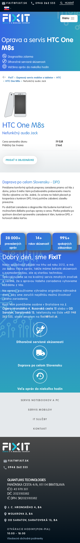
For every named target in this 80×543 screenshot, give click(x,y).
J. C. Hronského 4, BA (25, 507)
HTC (58, 77)
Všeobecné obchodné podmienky (25, 538)
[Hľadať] (66, 3)
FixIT (10, 77)
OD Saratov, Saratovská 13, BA (33, 520)
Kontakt (40, 429)
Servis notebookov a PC (40, 400)
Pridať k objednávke (20, 160)
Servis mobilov (40, 410)
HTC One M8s (12, 81)
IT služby (40, 419)
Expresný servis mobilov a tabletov (34, 77)
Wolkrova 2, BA (20, 514)
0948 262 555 (45, 3)
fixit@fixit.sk (16, 3)
